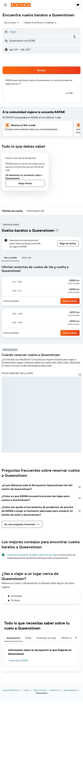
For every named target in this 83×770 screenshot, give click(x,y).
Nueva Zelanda (70, 690)
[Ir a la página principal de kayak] (21, 5)
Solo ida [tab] (26, 257)
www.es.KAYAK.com (11, 690)
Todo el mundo (39, 690)
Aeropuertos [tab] (13, 637)
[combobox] (12, 22)
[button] (5, 4)
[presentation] (20, 83)
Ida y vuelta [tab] (10, 257)
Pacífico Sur (55, 690)
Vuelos (26, 690)
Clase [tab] (28, 637)
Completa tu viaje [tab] (46, 637)
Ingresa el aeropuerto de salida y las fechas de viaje (32, 554)
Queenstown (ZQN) (18, 660)
